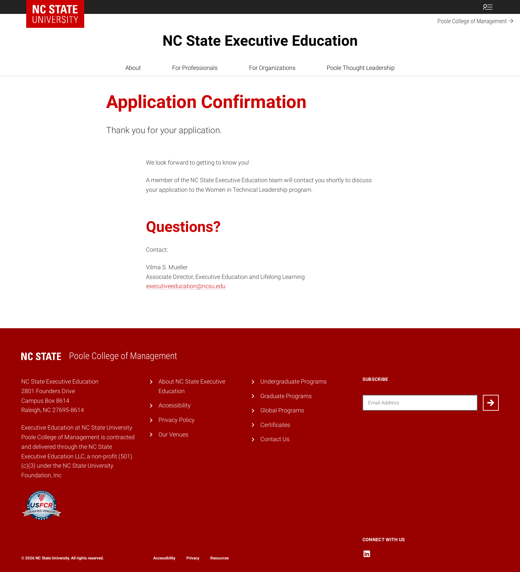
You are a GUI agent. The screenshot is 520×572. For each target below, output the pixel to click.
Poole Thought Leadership (361, 67)
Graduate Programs (286, 395)
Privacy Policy (177, 419)
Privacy (192, 558)
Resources (219, 558)
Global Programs (282, 410)
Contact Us (275, 439)
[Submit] (491, 403)
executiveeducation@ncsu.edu (186, 286)
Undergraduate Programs (293, 381)
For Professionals (195, 67)
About (133, 67)
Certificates (275, 424)
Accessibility (175, 405)
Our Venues (173, 434)
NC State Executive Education (260, 40)
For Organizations (272, 67)
